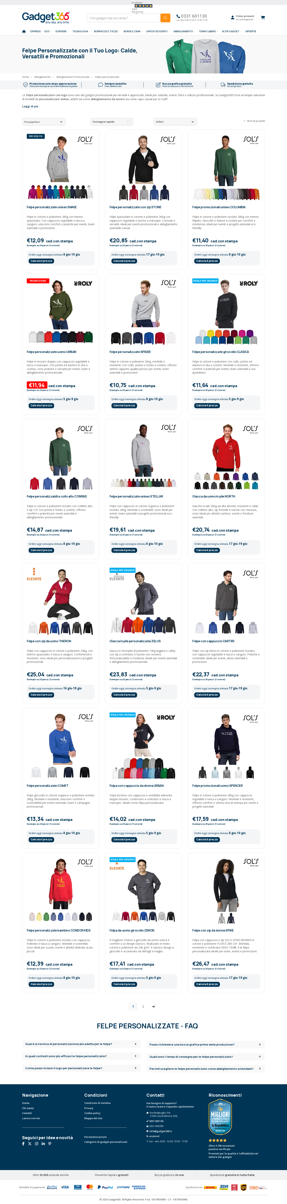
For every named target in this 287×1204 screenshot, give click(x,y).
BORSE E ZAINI (132, 31)
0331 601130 (191, 16)
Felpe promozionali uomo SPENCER (217, 786)
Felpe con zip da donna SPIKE (213, 930)
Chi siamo (28, 1108)
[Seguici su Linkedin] (45, 1144)
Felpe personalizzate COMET (47, 786)
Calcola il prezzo (41, 261)
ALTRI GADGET (230, 31)
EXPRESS (35, 31)
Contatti (27, 1113)
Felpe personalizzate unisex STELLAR (136, 496)
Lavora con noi (31, 1118)
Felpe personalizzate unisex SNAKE (52, 207)
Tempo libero (207, 31)
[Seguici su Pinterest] (51, 1144)
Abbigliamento (183, 31)
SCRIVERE (61, 31)
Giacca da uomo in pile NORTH (213, 496)
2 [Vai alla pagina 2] (143, 1006)
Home (25, 1103)
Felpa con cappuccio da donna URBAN (137, 786)
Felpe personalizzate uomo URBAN (51, 352)
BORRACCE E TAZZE (106, 31)
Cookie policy (92, 1113)
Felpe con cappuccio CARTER (213, 641)
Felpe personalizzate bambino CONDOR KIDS (59, 930)
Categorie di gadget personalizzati (105, 1142)
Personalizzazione (95, 1137)
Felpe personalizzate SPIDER (130, 352)
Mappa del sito (93, 1118)
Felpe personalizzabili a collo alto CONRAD (57, 496)
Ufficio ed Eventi (156, 31)
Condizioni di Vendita (97, 1103)
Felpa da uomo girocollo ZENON (132, 930)
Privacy (88, 1108)
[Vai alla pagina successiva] (153, 1006)
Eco (47, 31)
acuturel (154, 1136)
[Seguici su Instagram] (38, 1144)
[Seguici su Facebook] (24, 1144)
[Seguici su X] (31, 1144)
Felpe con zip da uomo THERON (49, 641)
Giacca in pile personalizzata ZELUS (135, 641)
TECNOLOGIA (80, 31)
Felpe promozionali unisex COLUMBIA (219, 207)
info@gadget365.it (160, 1131)
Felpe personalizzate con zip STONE (135, 207)
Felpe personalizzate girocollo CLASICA (220, 352)
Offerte (250, 31)
